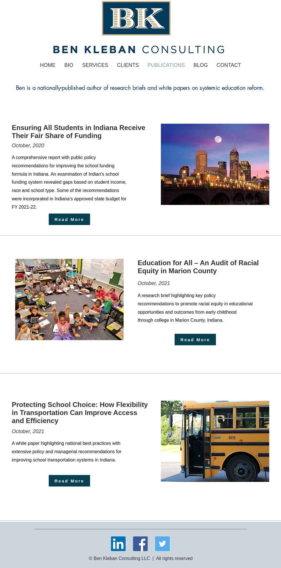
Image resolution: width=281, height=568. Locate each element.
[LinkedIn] (118, 543)
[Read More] (69, 219)
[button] (95, 65)
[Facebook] (140, 543)
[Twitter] (162, 543)
